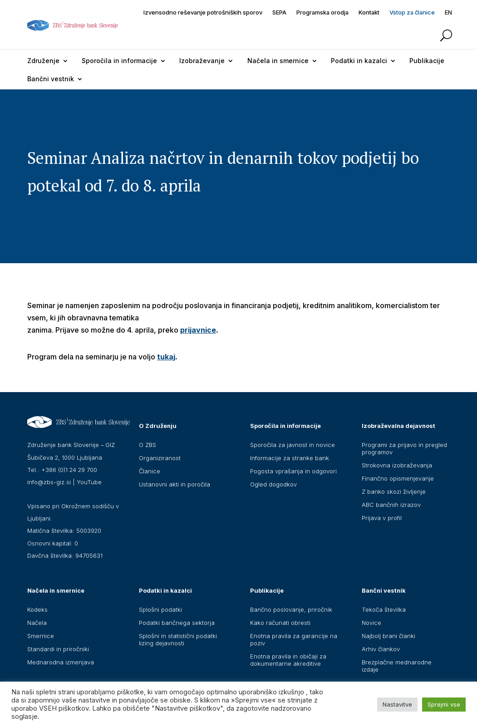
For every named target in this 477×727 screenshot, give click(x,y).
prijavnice (198, 329)
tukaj (166, 356)
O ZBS (147, 444)
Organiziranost (160, 458)
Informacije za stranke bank (289, 458)
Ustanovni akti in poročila (174, 484)
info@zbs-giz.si (49, 482)
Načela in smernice (278, 60)
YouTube (89, 482)
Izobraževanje (202, 60)
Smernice (40, 635)
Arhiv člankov (381, 649)
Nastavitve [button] (397, 704)
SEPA (279, 12)
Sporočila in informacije (119, 60)
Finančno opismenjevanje (398, 478)
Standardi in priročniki (58, 649)
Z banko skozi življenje (394, 491)
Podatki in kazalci (359, 60)
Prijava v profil (382, 517)
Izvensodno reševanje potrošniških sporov (202, 12)
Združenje (43, 60)
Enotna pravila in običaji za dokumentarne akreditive (288, 660)
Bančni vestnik (50, 79)
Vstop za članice (412, 12)
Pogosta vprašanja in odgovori (293, 471)
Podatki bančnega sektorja (177, 622)
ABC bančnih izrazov (391, 504)
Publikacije (426, 60)
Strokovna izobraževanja (397, 465)
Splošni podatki (160, 609)
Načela (37, 622)
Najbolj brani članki (388, 635)
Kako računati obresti (280, 622)
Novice (371, 622)
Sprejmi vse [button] (444, 704)
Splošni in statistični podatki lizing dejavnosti (178, 639)
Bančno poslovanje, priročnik (291, 609)
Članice (149, 471)
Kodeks (37, 609)
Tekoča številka (384, 609)
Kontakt (369, 12)
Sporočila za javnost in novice (292, 444)
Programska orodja (322, 12)
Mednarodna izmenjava (60, 662)
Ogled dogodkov (273, 484)
